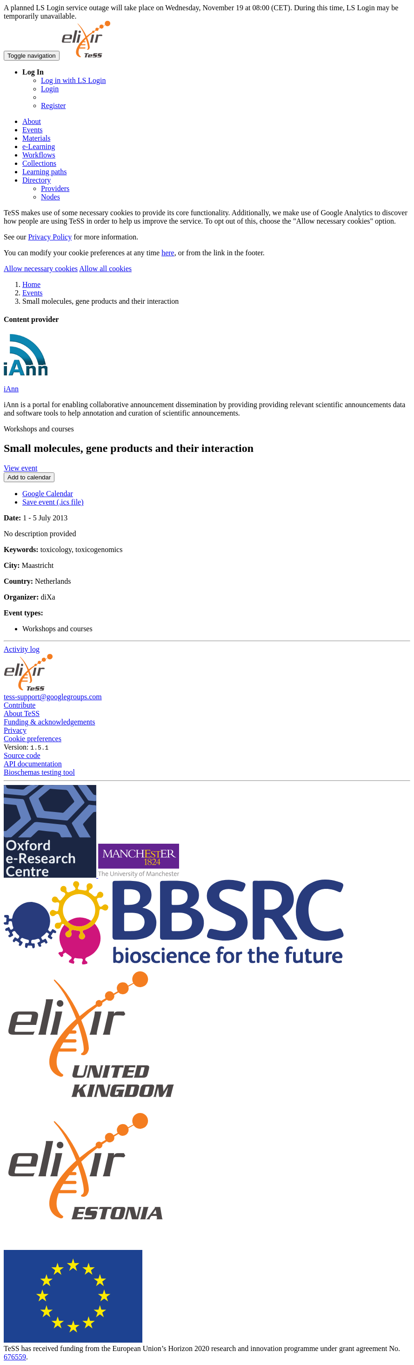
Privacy (15, 730)
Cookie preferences (32, 739)
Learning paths (44, 172)
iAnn (11, 389)
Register (53, 105)
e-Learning (38, 146)
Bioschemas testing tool (39, 772)
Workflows (38, 155)
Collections (39, 163)
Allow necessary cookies (41, 269)
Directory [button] (36, 180)
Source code (22, 755)
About (31, 121)
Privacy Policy (50, 237)
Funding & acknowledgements (49, 722)
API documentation (33, 764)
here (167, 253)
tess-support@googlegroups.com (53, 697)
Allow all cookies (105, 269)
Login (50, 89)
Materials (36, 138)
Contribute (19, 705)
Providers (55, 188)
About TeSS (22, 713)
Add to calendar (29, 477)
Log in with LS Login (73, 80)
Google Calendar (47, 494)
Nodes (50, 197)
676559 (15, 1357)
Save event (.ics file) (53, 502)
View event (20, 468)
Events (32, 130)
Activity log (22, 649)
